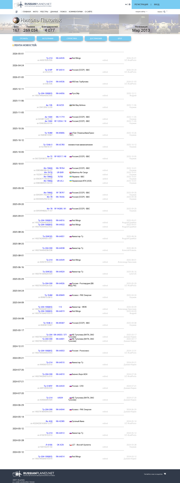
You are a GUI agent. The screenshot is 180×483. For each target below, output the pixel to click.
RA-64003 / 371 (60, 335)
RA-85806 (60, 133)
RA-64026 (60, 283)
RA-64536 (60, 82)
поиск (63, 12)
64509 (60, 398)
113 (60, 307)
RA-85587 (60, 323)
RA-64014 (60, 457)
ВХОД (156, 4)
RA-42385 (60, 421)
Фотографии (47, 39)
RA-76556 (60, 197)
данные (54, 12)
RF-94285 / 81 (60, 209)
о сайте (88, 12)
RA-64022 (60, 225)
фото (35, 12)
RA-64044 (60, 409)
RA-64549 (60, 260)
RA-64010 (60, 374)
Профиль (24, 39)
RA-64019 (60, 311)
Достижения (96, 39)
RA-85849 (60, 295)
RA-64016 (60, 220)
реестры (44, 12)
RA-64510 (60, 362)
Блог (120, 39)
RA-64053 (60, 351)
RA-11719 (60, 117)
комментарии (76, 12)
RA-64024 (60, 272)
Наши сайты (140, 11)
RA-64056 (60, 93)
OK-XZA (60, 445)
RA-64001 (60, 339)
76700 (60, 177)
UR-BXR (60, 172)
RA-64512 (60, 433)
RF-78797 (60, 193)
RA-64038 (60, 248)
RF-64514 (60, 70)
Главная (27, 12)
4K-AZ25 (60, 105)
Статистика (72, 39)
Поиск (161, 12)
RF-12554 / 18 (60, 121)
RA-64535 (60, 58)
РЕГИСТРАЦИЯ (141, 4)
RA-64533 (60, 386)
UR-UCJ (60, 181)
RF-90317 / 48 (60, 156)
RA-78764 (60, 168)
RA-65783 (60, 145)
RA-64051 (60, 236)
